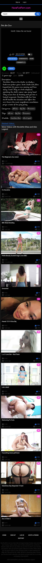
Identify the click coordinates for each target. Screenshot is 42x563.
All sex (10, 113)
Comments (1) (21, 62)
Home (4, 535)
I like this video (10, 55)
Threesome (31, 109)
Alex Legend (27, 118)
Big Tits (22, 109)
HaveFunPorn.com (15, 559)
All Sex (15, 109)
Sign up (18, 2)
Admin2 (11, 68)
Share (32, 58)
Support (21, 538)
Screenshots (23, 58)
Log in (24, 2)
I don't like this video (13, 55)
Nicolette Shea (16, 118)
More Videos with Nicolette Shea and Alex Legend (19, 128)
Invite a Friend (33, 535)
